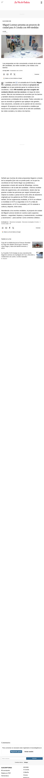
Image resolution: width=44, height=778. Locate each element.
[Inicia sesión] (41, 2)
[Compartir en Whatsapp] (4, 74)
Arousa (25, 775)
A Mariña (26, 772)
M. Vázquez (4, 258)
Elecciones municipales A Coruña (30, 222)
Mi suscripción (5, 770)
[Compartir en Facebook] (11, 74)
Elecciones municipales (15, 222)
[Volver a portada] (22, 2)
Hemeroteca (5, 775)
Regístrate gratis (16, 751)
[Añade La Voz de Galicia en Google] (13, 78)
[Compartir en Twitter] (14, 74)
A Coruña (26, 769)
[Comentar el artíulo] (37, 74)
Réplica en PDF (6, 773)
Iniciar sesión (29, 751)
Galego (26, 762)
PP (16, 82)
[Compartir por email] (7, 74)
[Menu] (2, 2)
